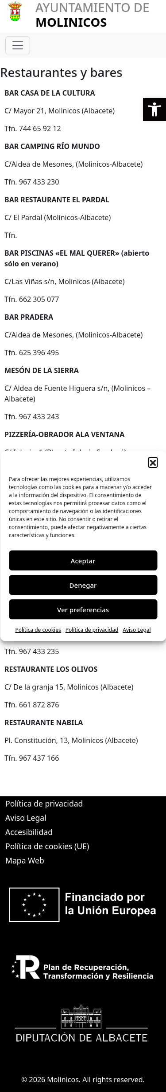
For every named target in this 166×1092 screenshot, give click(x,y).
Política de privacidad (92, 630)
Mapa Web (24, 860)
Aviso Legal (137, 630)
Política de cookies (38, 630)
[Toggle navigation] (17, 45)
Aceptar (83, 560)
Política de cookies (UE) (47, 846)
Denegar (83, 585)
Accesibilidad (29, 832)
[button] (154, 109)
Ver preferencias (83, 609)
